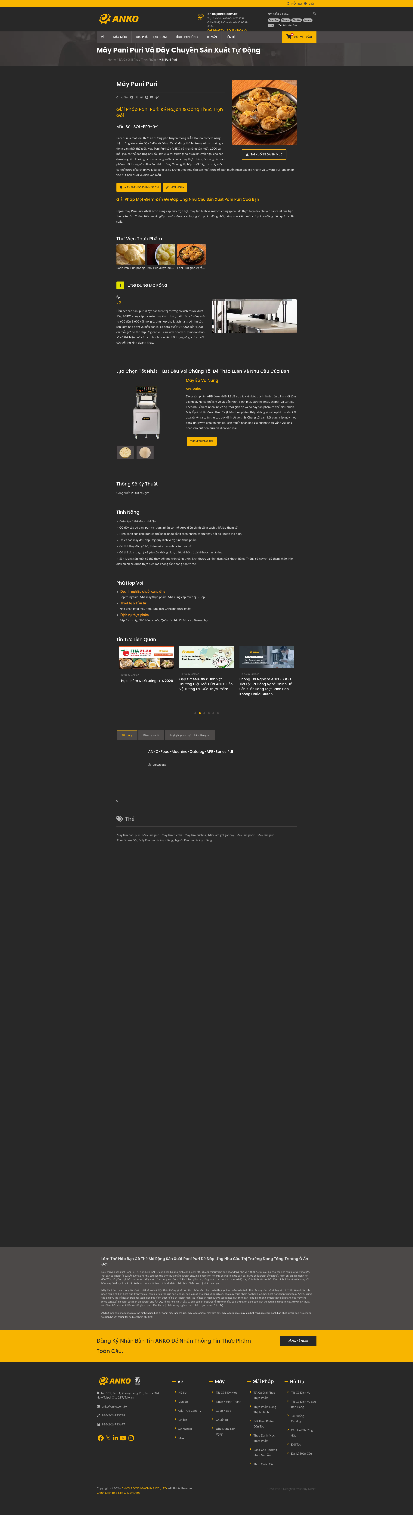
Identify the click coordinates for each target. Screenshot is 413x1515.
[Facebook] (131, 97)
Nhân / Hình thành (228, 1402)
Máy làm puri (150, 835)
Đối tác (296, 1445)
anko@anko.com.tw (223, 14)
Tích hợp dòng (187, 37)
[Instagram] (131, 1439)
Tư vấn (212, 37)
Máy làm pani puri (128, 835)
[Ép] (254, 317)
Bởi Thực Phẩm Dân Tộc (264, 1424)
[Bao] (271, 25)
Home (112, 59)
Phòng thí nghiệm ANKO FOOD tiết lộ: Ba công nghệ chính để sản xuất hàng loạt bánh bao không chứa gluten (266, 687)
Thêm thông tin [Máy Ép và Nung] (201, 442)
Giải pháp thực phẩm (151, 37)
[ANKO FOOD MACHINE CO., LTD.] (131, 1382)
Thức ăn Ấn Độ (127, 841)
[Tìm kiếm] (313, 13)
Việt (312, 3)
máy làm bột (217, 1313)
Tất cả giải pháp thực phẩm (137, 59)
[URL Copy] (157, 97)
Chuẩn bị (222, 1420)
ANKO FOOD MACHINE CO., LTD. (144, 1489)
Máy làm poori (245, 835)
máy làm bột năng (255, 1313)
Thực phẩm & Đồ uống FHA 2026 (147, 681)
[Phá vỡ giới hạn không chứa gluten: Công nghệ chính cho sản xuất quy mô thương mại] (267, 657)
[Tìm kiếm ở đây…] (289, 13)
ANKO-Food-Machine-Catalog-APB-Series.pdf (194, 752)
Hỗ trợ (296, 3)
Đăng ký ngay (298, 1341)
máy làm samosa (199, 1313)
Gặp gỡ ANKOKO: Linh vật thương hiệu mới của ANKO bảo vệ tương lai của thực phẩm (206, 684)
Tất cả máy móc (226, 1393)
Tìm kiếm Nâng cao (286, 25)
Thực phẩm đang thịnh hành (265, 1410)
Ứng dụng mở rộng (225, 1431)
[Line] (146, 97)
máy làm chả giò (179, 1313)
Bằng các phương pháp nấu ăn (265, 1453)
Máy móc (120, 37)
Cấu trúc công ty (189, 1411)
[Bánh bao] (274, 20)
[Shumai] (286, 20)
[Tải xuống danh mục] (264, 154)
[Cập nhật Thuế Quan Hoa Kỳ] (227, 30)
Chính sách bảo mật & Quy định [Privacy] (118, 1493)
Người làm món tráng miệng (193, 841)
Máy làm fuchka (172, 835)
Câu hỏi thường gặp (302, 1433)
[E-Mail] (151, 97)
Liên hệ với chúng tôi (125, 1317)
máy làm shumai (234, 1313)
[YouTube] (123, 1439)
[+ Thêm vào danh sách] (138, 188)
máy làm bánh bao (276, 1313)
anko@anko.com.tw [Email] (115, 1407)
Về (103, 37)
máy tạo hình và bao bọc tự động (150, 1313)
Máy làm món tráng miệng (156, 841)
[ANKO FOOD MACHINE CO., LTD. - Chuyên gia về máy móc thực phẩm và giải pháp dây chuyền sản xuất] (119, 18)
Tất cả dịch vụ (300, 1393)
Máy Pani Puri (168, 59)
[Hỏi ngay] (178, 188)
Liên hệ (231, 37)
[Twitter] (136, 97)
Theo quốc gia (263, 1464)
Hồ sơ (182, 1393)
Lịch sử (183, 1402)
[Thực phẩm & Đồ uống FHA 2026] (147, 658)
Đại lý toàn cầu (301, 1454)
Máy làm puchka (195, 835)
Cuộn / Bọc (223, 1411)
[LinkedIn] (141, 97)
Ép (118, 298)
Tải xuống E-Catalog (299, 1419)
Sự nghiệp (185, 1429)
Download (157, 765)
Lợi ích (182, 1420)
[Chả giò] (296, 20)
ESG (181, 1438)
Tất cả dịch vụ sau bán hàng (303, 1404)
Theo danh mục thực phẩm (264, 1438)
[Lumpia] (308, 20)
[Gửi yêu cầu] (299, 37)
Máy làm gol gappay (221, 835)
